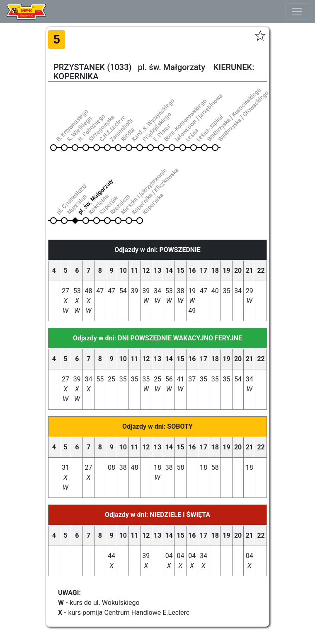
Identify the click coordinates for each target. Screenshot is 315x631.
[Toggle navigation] (296, 11)
